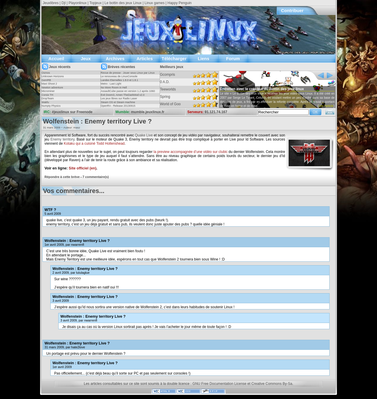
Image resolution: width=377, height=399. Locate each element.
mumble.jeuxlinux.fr (147, 112)
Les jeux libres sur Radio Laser (119, 98)
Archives (115, 58)
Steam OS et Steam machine (118, 102)
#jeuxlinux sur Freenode (72, 112)
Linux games (155, 3)
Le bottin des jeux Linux (123, 3)
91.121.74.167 (216, 112)
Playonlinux (78, 3)
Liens (203, 58)
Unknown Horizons (53, 76)
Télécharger (173, 58)
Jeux (86, 58)
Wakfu (45, 102)
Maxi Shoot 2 (49, 83)
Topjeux (96, 3)
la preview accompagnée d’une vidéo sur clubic (190, 152)
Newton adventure (52, 87)
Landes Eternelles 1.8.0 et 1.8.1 (119, 80)
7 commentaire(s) (95, 177)
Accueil (56, 58)
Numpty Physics (51, 105)
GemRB (46, 80)
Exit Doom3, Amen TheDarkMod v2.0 (122, 94)
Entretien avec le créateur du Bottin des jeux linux (262, 89)
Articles (144, 58)
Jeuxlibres (51, 3)
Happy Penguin (179, 3)
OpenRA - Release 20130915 (118, 105)
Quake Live (144, 135)
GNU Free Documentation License (219, 384)
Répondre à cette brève (62, 177)
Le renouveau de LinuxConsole (119, 76)
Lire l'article (326, 106)
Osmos (46, 72)
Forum (233, 58)
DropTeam (48, 98)
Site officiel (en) (82, 168)
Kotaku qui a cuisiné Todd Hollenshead (94, 143)
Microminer (48, 91)
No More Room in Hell (114, 87)
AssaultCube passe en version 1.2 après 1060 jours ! (128, 93)
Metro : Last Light (111, 83)
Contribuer (292, 10)
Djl (64, 3)
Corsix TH (47, 94)
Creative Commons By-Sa (271, 384)
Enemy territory (62, 139)
